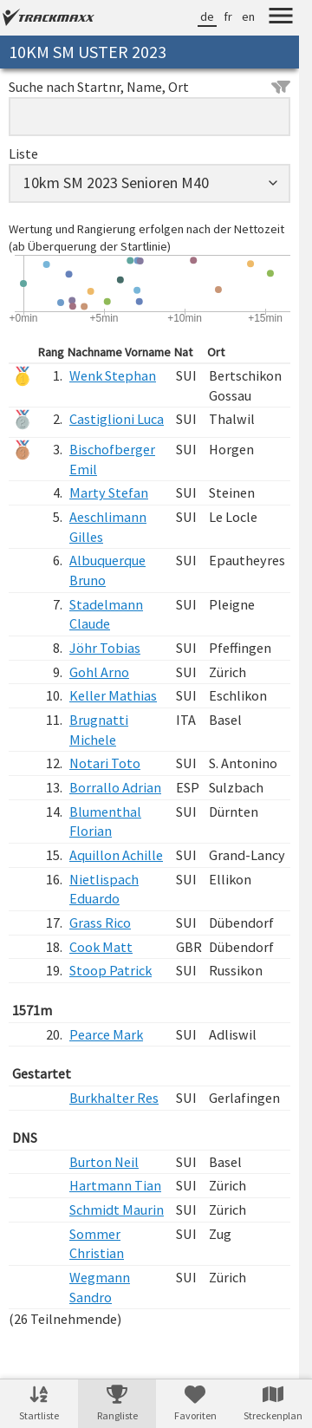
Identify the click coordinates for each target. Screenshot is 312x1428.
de (207, 16)
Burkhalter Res (114, 1097)
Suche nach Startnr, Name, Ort (149, 86)
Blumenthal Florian (105, 821)
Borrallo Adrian (115, 787)
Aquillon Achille (116, 855)
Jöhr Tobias (104, 647)
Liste (23, 153)
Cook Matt (101, 946)
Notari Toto (104, 763)
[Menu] (280, 18)
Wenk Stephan (112, 375)
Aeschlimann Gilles (107, 526)
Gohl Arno (99, 672)
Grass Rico (100, 922)
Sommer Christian (96, 1243)
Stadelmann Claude (106, 614)
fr (228, 16)
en (248, 16)
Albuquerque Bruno (107, 570)
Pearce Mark (106, 1034)
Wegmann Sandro (99, 1287)
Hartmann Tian (115, 1185)
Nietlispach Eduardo (104, 889)
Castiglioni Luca (116, 418)
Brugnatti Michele (98, 729)
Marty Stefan (108, 492)
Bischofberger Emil (112, 459)
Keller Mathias (113, 695)
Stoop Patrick (110, 970)
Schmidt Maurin (116, 1209)
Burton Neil (104, 1161)
